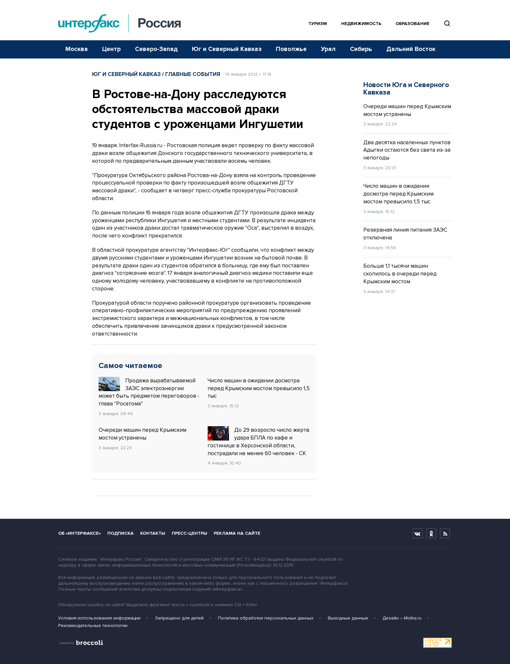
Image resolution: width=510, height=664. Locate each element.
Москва (76, 49)
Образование (412, 23)
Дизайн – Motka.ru (402, 618)
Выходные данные (348, 618)
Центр (111, 49)
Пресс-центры (189, 533)
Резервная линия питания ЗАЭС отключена (405, 233)
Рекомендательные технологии (93, 625)
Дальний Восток (411, 49)
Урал (328, 49)
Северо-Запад (156, 49)
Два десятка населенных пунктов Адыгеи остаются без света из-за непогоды (406, 150)
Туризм (317, 23)
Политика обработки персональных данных (266, 618)
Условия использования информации (99, 618)
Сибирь (361, 49)
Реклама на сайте (237, 533)
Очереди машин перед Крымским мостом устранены (142, 434)
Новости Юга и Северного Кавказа (406, 88)
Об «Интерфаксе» (79, 533)
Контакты (152, 533)
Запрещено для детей (179, 618)
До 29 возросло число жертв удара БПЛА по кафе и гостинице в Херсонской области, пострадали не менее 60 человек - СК (258, 441)
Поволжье (291, 49)
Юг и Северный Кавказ (227, 49)
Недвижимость (361, 23)
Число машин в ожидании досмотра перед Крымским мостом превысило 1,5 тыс (259, 388)
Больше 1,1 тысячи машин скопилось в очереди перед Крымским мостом (399, 273)
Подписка (120, 533)
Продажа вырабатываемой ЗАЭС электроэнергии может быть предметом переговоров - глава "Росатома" (149, 392)
